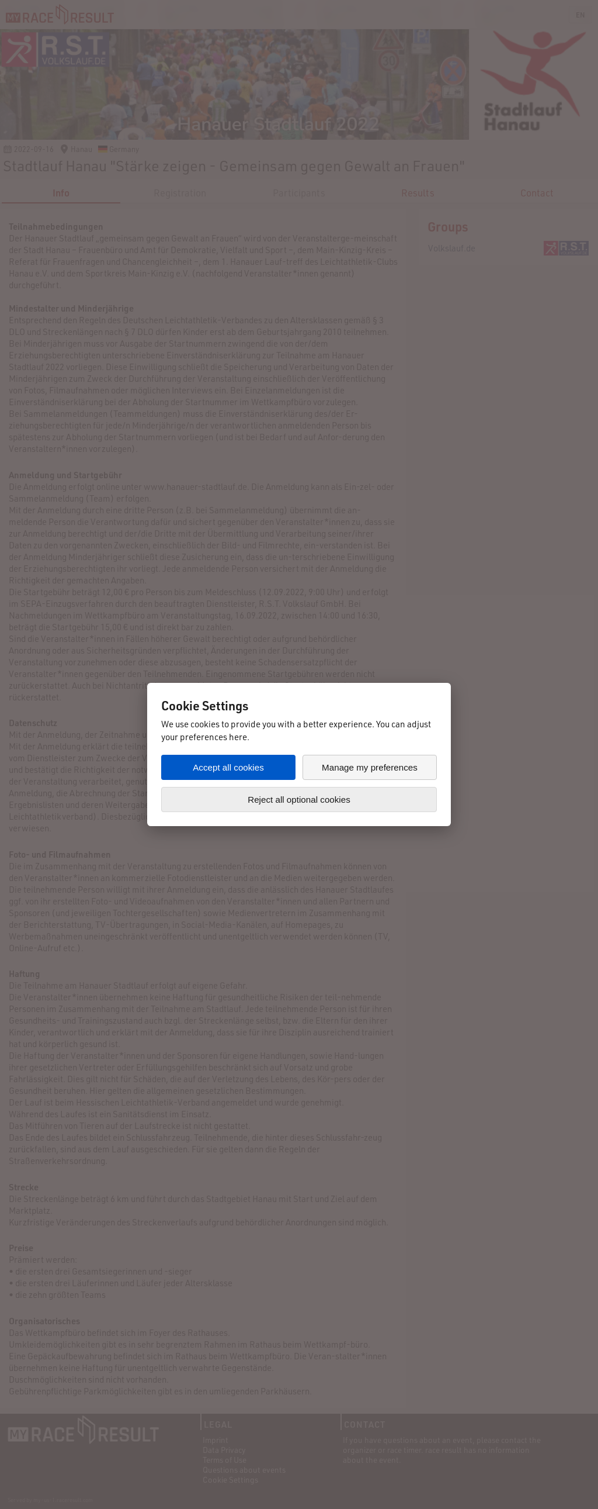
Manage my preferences (370, 767)
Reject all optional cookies (299, 799)
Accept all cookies (228, 767)
